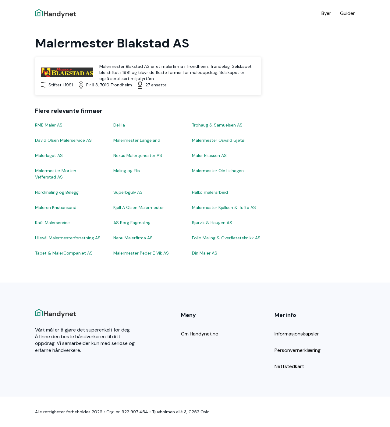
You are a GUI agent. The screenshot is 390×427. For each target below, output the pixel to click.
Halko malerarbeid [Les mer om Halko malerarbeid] (210, 192)
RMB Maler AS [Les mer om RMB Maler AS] (48, 125)
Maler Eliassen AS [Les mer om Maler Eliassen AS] (209, 155)
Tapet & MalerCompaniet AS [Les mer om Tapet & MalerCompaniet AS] (64, 253)
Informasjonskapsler (297, 334)
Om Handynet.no (199, 334)
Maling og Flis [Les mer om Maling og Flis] (126, 170)
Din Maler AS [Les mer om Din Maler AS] (204, 253)
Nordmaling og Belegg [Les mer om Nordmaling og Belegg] (57, 192)
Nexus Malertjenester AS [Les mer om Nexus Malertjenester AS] (137, 155)
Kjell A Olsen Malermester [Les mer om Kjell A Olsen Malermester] (138, 207)
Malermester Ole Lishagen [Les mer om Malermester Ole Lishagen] (218, 170)
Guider (347, 13)
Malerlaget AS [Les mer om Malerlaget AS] (49, 155)
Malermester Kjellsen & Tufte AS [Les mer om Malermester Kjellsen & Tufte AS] (224, 207)
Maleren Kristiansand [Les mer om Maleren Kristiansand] (55, 207)
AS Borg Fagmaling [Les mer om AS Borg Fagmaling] (132, 222)
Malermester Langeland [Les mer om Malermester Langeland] (136, 140)
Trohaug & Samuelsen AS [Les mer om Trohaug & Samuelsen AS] (217, 125)
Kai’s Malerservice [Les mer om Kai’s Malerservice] (52, 222)
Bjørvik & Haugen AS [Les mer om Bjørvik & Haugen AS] (212, 222)
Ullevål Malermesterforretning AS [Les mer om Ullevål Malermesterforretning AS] (68, 238)
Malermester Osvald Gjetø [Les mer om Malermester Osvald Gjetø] (218, 140)
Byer (326, 13)
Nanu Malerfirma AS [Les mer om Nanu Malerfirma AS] (133, 238)
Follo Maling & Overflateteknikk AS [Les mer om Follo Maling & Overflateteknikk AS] (226, 238)
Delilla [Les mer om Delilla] (119, 125)
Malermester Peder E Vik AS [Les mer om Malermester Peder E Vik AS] (141, 253)
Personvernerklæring (298, 350)
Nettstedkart (289, 366)
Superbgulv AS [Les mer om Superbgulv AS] (128, 192)
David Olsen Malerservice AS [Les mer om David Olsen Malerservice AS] (63, 140)
